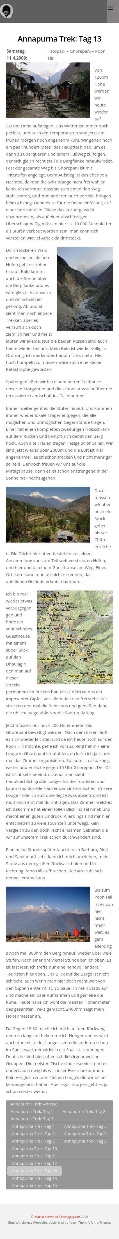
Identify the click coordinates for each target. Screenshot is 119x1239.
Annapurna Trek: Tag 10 (34, 1148)
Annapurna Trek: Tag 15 (34, 1185)
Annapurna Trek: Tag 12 (34, 1163)
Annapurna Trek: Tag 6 (33, 1133)
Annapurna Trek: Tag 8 (33, 1141)
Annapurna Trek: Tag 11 (34, 1155)
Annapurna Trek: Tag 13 (59, 38)
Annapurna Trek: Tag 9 (85, 1141)
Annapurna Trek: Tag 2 (84, 1111)
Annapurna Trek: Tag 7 (85, 1133)
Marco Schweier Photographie (57, 1216)
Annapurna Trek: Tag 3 (32, 1118)
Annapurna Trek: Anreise (34, 1104)
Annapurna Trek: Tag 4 (33, 1126)
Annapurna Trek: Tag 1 (32, 1111)
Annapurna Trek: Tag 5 (85, 1126)
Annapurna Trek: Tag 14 (34, 1178)
